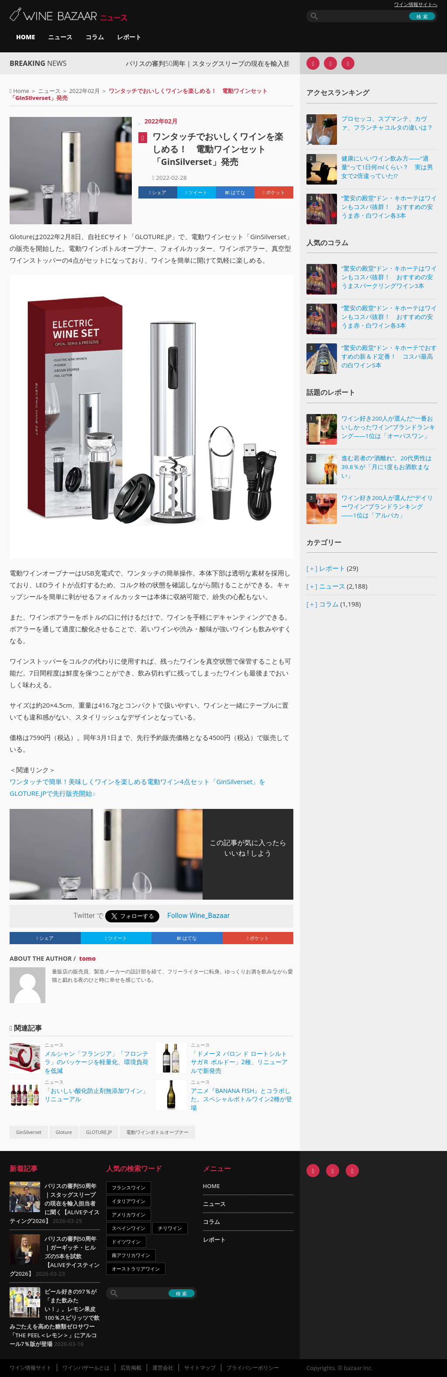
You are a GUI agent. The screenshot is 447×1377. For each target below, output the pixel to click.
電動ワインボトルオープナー (157, 1132)
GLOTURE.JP (99, 1132)
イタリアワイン (128, 1201)
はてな (235, 192)
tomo (87, 958)
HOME (25, 37)
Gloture (64, 1132)
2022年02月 (84, 91)
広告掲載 (130, 1367)
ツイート (197, 192)
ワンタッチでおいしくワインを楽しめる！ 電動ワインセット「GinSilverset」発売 (217, 149)
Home (21, 91)
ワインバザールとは (86, 1367)
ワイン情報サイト (31, 1367)
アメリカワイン (128, 1214)
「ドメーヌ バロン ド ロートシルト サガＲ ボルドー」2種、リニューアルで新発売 (239, 1062)
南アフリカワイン (131, 1255)
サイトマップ (200, 1367)
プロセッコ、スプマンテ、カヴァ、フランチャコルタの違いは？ (387, 123)
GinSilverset (28, 1132)
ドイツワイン (126, 1241)
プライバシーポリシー (253, 1367)
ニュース (60, 37)
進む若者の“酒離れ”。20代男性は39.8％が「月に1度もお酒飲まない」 (386, 467)
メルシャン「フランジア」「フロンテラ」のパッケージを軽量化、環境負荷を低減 (96, 1062)
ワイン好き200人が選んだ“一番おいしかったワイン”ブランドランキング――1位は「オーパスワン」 (388, 427)
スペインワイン (128, 1228)
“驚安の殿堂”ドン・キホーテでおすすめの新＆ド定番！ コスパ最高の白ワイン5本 (389, 356)
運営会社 (162, 1367)
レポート (129, 37)
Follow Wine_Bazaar (198, 915)
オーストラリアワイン (136, 1268)
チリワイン (170, 1228)
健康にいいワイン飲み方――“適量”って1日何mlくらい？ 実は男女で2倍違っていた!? (387, 167)
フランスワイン (128, 1187)
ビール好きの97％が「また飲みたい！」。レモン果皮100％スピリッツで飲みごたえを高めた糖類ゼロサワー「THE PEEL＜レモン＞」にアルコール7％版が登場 (55, 1318)
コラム (95, 37)
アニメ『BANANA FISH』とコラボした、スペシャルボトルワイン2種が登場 (241, 1099)
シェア (158, 192)
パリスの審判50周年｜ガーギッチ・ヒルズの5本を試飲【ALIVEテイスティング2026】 (55, 1256)
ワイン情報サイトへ (415, 4)
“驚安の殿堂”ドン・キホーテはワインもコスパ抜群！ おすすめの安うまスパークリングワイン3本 (389, 277)
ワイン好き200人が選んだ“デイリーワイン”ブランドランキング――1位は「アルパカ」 (387, 506)
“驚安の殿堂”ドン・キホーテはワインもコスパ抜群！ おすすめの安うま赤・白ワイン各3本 (389, 206)
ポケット (274, 192)
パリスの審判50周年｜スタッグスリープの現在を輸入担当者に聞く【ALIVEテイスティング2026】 (55, 1203)
